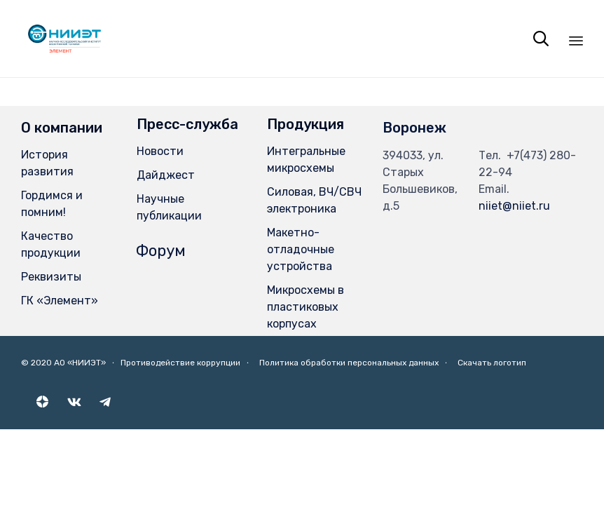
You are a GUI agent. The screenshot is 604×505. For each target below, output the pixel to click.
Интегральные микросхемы (306, 159)
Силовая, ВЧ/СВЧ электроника (314, 200)
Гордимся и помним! (52, 204)
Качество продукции (51, 244)
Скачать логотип (492, 363)
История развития (47, 163)
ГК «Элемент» (59, 300)
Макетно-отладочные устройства (300, 249)
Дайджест (166, 175)
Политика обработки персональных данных (349, 363)
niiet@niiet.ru (514, 206)
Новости (160, 151)
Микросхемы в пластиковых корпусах (305, 306)
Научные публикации (169, 207)
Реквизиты (51, 276)
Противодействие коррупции (180, 363)
